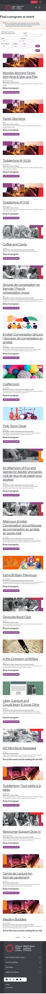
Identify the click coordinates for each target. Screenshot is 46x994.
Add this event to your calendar (11, 92)
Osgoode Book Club (17, 617)
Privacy (8, 984)
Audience (15, 43)
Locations (23, 38)
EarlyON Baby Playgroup (20, 575)
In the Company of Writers (20, 659)
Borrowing (9, 967)
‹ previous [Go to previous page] (17, 937)
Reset (37, 50)
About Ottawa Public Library (15, 957)
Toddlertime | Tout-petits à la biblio (22, 788)
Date (24, 43)
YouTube (17, 979)
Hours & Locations (12, 962)
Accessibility (9, 987)
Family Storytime (14, 119)
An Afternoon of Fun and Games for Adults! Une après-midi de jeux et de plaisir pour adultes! (23, 474)
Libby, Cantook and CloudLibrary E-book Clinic (21, 703)
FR (40, 2)
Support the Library (12, 972)
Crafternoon (11, 384)
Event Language (5, 43)
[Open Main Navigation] (39, 7)
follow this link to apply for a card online (29, 24)
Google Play (21, 979)
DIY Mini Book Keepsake (19, 748)
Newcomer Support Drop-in (22, 832)
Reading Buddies (14, 919)
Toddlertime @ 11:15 (16, 202)
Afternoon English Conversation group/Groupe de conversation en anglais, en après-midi (22, 527)
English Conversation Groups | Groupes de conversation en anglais (23, 338)
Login (34, 2)
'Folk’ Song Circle (14, 426)
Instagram (10, 979)
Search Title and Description (8, 33)
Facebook (7, 979)
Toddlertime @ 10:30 (17, 160)
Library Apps (24, 979)
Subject (25, 33)
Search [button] (36, 7)
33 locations (29, 26)
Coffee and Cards (15, 244)
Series (2, 38)
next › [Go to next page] (29, 937)
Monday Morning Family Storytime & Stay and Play (20, 75)
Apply (37, 46)
